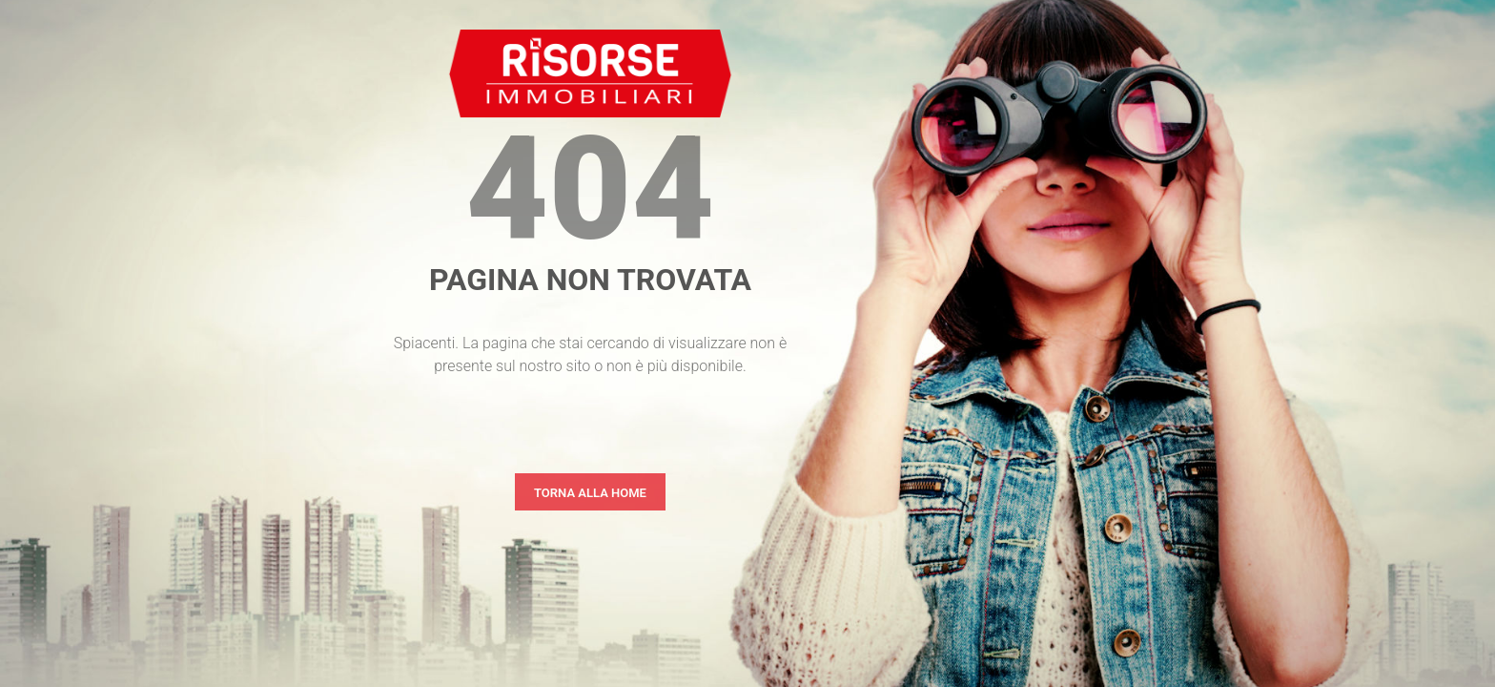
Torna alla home (590, 493)
